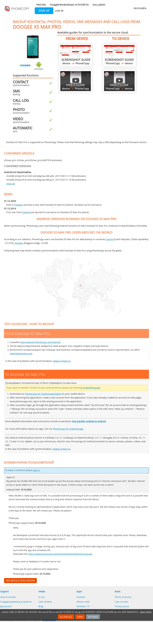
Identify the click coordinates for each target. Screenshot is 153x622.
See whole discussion (20, 580)
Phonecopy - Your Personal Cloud (17, 8)
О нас (41, 596)
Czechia (26, 212)
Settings (93, 616)
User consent (121, 601)
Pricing (41, 4)
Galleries (99, 4)
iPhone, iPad (82, 601)
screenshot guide (91, 387)
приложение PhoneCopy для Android (40, 342)
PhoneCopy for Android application (43, 393)
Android (80, 596)
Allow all (66, 616)
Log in (59, 10)
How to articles (8, 596)
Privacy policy (122, 606)
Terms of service (123, 596)
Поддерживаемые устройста (69, 4)
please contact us (62, 360)
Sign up (44, 10)
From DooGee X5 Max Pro (75, 55)
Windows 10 (82, 606)
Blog (40, 606)
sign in (36, 470)
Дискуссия (6, 606)
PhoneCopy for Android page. (68, 428)
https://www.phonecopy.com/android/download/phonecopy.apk (60, 554)
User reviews (45, 601)
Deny (80, 616)
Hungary (18, 204)
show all (10, 183)
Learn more (145, 612)
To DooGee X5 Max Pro (119, 55)
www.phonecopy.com (21, 353)
